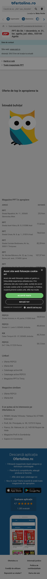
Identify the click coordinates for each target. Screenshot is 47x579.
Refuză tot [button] (24, 302)
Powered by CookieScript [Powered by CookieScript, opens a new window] (13, 307)
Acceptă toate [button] (24, 295)
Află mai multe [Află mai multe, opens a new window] (33, 289)
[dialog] (23, 289)
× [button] (42, 270)
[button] (33, 307)
